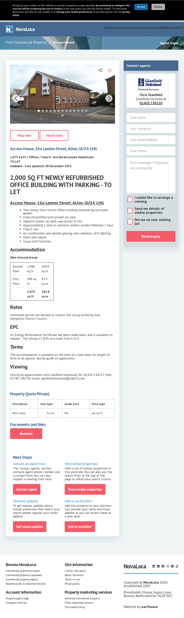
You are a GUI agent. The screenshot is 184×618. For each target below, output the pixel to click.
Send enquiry (150, 234)
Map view (24, 134)
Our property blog (75, 605)
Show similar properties (85, 487)
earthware (149, 605)
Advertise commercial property (82, 596)
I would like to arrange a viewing (154, 198)
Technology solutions (139, 26)
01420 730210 (151, 101)
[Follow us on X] (158, 564)
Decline (158, 6)
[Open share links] (100, 68)
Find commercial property (88, 26)
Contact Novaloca (75, 569)
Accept (141, 6)
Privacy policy (72, 582)
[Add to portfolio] (109, 68)
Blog (163, 26)
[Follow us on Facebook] (163, 564)
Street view (54, 134)
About (156, 26)
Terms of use (72, 577)
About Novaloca (74, 573)
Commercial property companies (24, 573)
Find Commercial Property (26, 40)
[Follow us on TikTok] (177, 564)
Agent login (169, 41)
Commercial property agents (22, 577)
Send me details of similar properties (149, 209)
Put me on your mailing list (153, 220)
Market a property (115, 26)
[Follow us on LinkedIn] (153, 564)
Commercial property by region (23, 569)
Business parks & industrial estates (26, 582)
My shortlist (175, 26)
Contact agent (26, 487)
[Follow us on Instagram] (167, 564)
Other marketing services (79, 601)
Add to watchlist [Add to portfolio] (80, 525)
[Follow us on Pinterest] (172, 564)
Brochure (26, 432)
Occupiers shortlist (16, 601)
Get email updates (29, 525)
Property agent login (17, 596)
